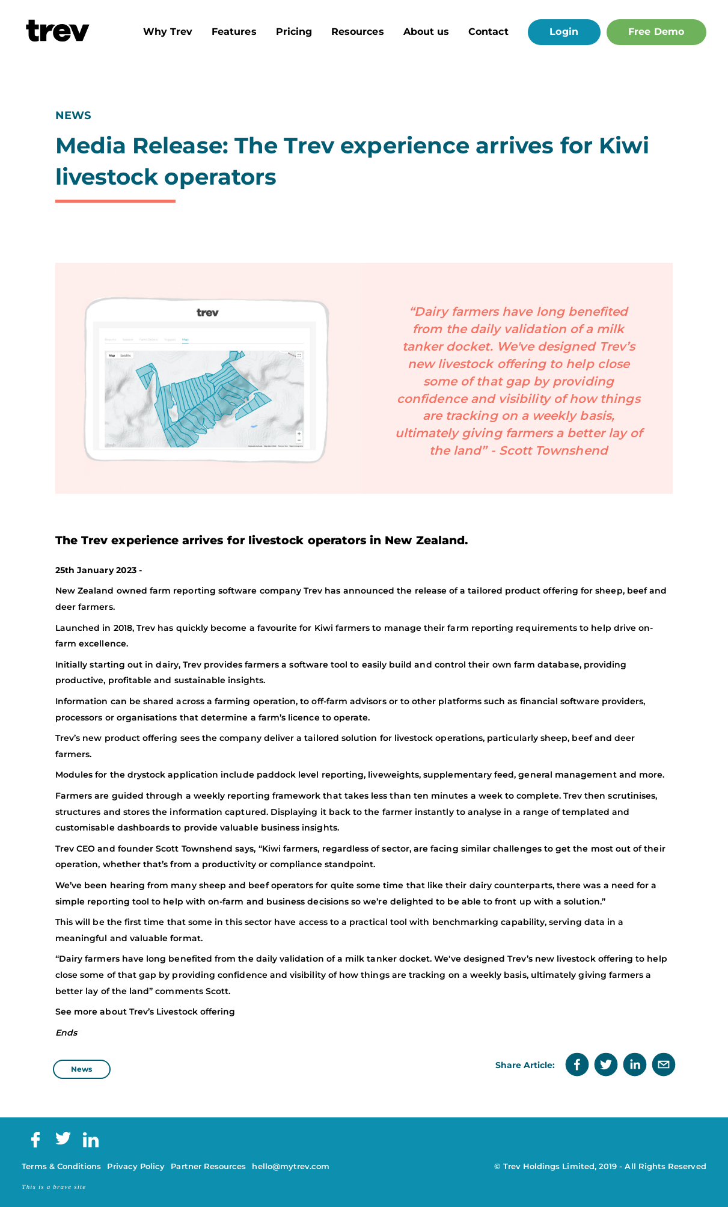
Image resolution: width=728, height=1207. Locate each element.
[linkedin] (635, 1065)
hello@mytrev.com (290, 1166)
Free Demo (656, 31)
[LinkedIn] (91, 1144)
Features (234, 31)
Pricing (294, 31)
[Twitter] (63, 1141)
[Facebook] (35, 1144)
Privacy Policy (136, 1166)
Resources (357, 31)
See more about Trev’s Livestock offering (145, 1011)
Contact (488, 31)
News (81, 1068)
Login (563, 31)
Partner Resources (208, 1166)
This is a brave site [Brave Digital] (54, 1186)
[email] (664, 1065)
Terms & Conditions (61, 1166)
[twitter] (606, 1065)
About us (426, 31)
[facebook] (577, 1065)
